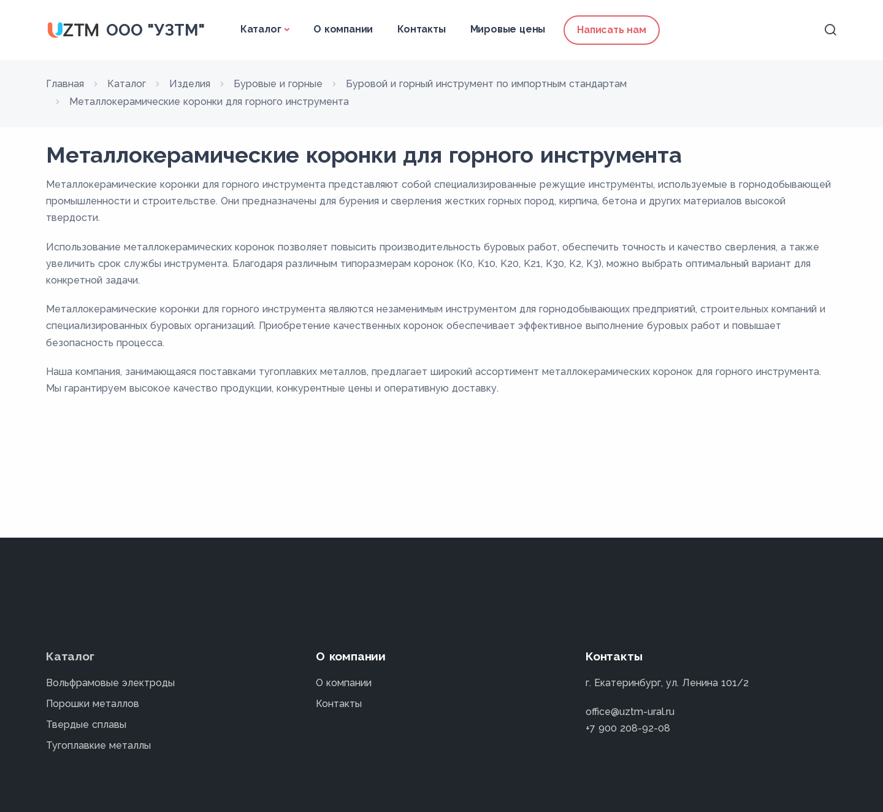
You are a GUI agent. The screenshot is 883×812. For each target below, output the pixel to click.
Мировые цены (508, 29)
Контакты (421, 29)
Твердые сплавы (86, 724)
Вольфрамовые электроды (110, 683)
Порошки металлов (92, 704)
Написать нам (611, 30)
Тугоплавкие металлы (98, 745)
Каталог (260, 29)
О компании (343, 29)
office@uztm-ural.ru (630, 711)
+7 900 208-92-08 (628, 728)
